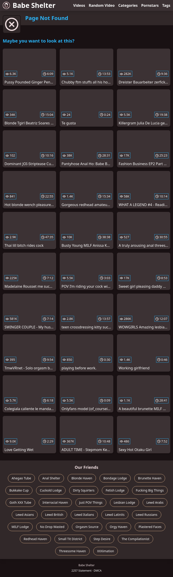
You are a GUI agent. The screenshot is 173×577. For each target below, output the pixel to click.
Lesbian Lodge (124, 502)
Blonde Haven (81, 478)
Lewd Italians (84, 514)
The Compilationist (135, 539)
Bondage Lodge (115, 478)
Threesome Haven (72, 551)
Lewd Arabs (155, 502)
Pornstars (150, 5)
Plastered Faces (150, 527)
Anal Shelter (51, 478)
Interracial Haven (55, 502)
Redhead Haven (35, 539)
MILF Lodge (20, 527)
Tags (166, 5)
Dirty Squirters (83, 490)
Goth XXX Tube (20, 502)
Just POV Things (90, 502)
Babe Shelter (29, 5)
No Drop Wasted (52, 527)
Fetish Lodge (115, 490)
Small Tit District (70, 539)
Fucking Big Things (150, 490)
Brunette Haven (150, 478)
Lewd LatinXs (115, 514)
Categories (128, 5)
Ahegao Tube (21, 478)
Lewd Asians (25, 514)
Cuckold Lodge (51, 490)
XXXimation (105, 551)
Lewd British (54, 514)
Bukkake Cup (19, 490)
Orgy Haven (118, 527)
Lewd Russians (146, 514)
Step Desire (101, 539)
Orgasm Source (87, 527)
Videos (79, 5)
